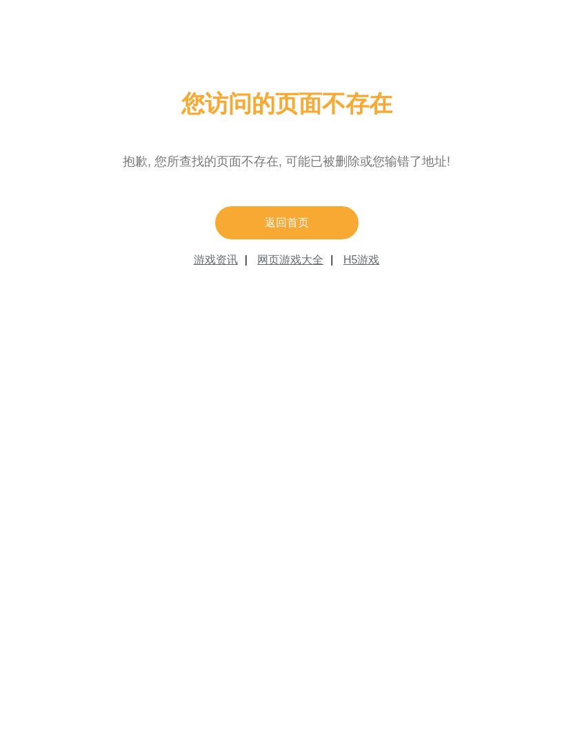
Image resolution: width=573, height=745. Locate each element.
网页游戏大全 (290, 260)
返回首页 (287, 222)
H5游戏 (361, 260)
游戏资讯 (216, 260)
